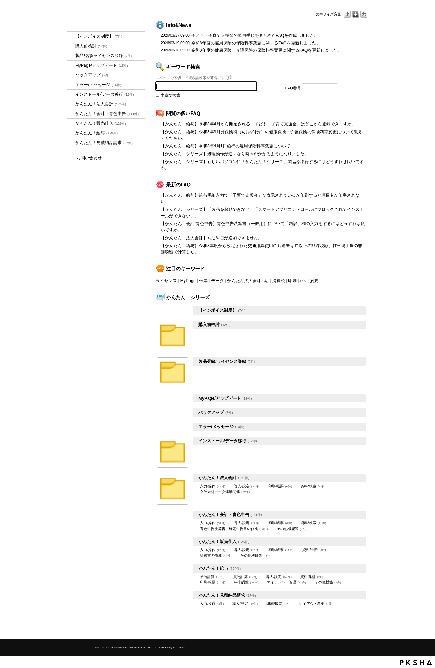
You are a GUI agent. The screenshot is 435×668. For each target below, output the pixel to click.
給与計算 (212, 577)
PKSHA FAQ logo (416, 662)
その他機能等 (292, 529)
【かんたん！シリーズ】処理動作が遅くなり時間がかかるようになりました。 (235, 153)
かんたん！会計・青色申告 (107, 113)
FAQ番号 (293, 88)
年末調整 (246, 582)
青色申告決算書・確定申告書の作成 (234, 529)
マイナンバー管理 (286, 582)
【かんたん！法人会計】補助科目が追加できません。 (211, 237)
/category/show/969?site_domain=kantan (71, 143)
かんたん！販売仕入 (100, 123)
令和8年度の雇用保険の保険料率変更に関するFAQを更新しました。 (256, 42)
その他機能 (328, 582)
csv (303, 280)
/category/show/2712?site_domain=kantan (71, 104)
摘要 (314, 280)
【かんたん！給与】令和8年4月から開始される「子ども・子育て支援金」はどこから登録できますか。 (258, 123)
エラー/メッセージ (98, 84)
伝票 (203, 280)
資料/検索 (312, 486)
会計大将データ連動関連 (225, 492)
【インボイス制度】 (98, 36)
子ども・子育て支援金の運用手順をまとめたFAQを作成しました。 (254, 35)
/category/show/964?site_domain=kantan (71, 123)
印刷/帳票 (280, 486)
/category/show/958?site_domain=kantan (71, 114)
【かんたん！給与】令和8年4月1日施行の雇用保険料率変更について (225, 146)
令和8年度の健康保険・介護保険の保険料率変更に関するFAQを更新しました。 (266, 50)
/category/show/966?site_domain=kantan (71, 133)
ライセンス (166, 280)
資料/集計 (313, 577)
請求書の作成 (216, 555)
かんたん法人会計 (244, 280)
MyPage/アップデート (101, 65)
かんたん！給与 (96, 133)
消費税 (278, 280)
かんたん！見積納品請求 (104, 142)
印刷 (292, 280)
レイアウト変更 (316, 604)
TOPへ (353, 629)
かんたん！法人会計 (100, 104)
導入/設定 (246, 486)
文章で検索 (170, 95)
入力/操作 (212, 486)
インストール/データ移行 (104, 94)
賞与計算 (245, 577)
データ (217, 280)
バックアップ (92, 75)
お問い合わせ (89, 157)
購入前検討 (91, 46)
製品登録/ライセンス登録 (103, 55)
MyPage (187, 280)
